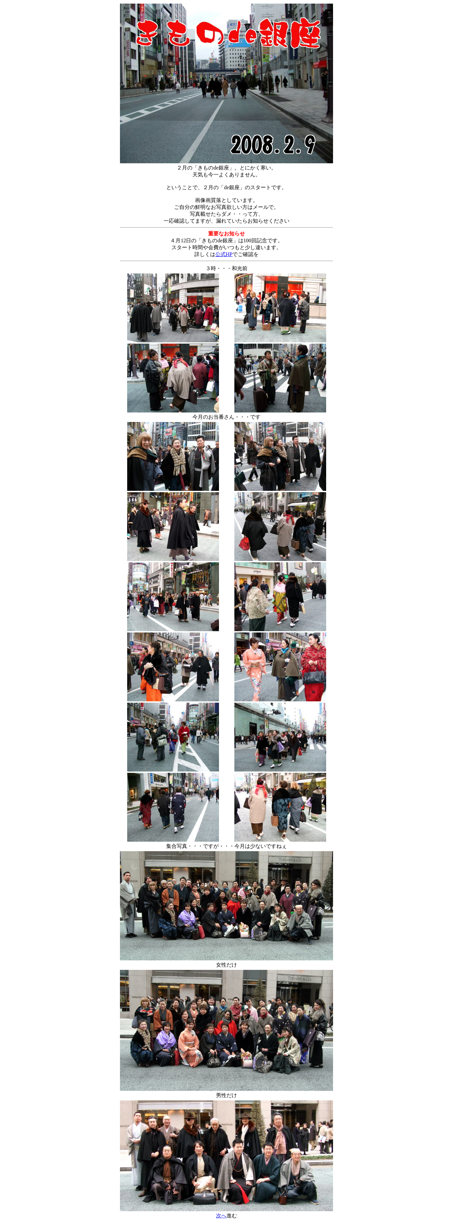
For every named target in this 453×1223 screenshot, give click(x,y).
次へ (221, 1215)
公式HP (223, 254)
